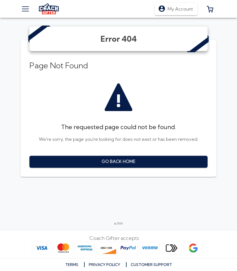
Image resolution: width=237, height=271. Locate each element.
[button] (210, 9)
